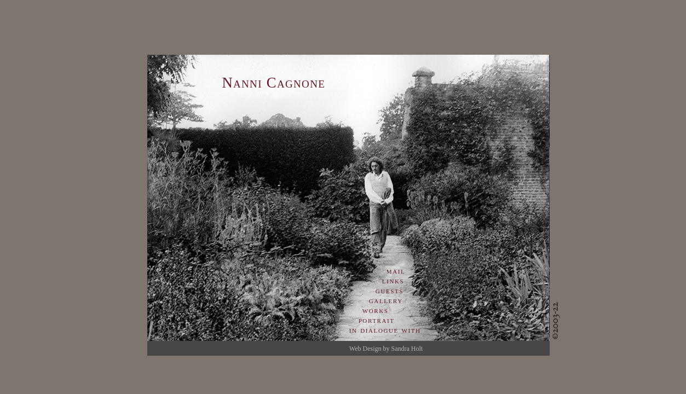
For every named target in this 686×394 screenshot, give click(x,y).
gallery (386, 300)
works (375, 310)
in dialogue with (385, 329)
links (393, 280)
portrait (372, 320)
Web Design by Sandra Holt (386, 348)
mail (396, 270)
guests (389, 290)
